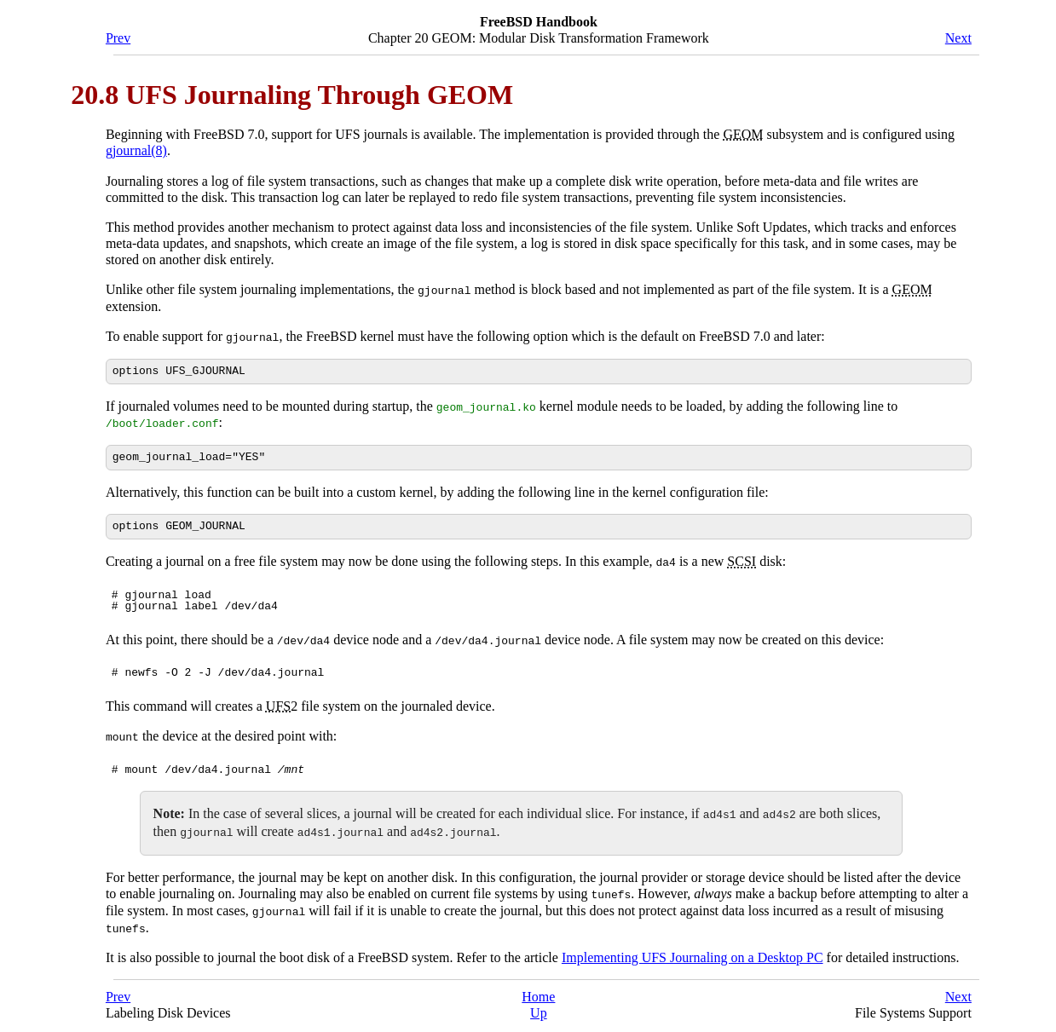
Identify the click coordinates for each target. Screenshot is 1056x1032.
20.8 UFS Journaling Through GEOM (292, 94)
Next (958, 38)
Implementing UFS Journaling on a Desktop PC (692, 955)
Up (538, 1010)
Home (538, 994)
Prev (118, 38)
